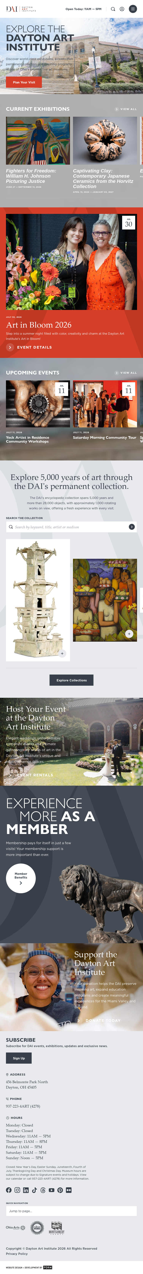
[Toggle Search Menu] (113, 9)
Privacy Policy (17, 1254)
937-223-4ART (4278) (23, 1106)
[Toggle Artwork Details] (62, 653)
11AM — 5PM (83, 9)
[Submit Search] (132, 527)
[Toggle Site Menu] (133, 9)
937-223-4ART (41, 1179)
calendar (16, 1179)
